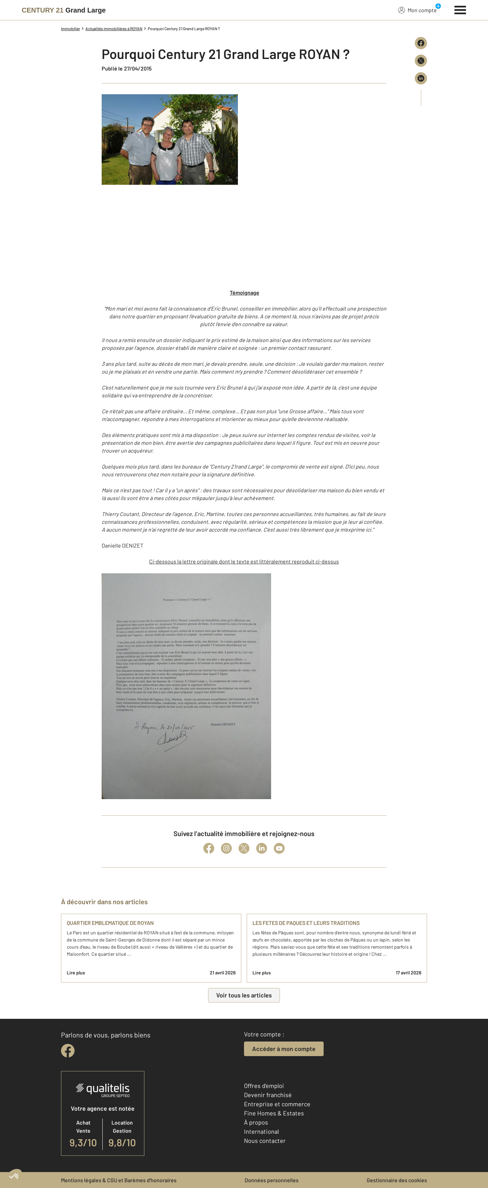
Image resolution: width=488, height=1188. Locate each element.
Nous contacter (265, 1140)
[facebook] (68, 1050)
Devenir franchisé (268, 1094)
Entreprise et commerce (277, 1104)
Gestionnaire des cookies (397, 1180)
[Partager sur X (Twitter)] (421, 61)
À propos (256, 1122)
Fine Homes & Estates (274, 1113)
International (261, 1131)
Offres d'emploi (264, 1085)
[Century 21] (64, 10)
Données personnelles (272, 1180)
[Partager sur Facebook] (421, 43)
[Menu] (460, 9)
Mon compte (417, 10)
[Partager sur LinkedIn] (421, 78)
